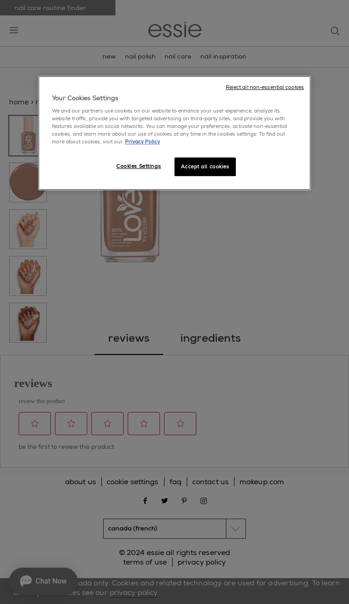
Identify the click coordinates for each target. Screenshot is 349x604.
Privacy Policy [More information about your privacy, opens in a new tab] (142, 142)
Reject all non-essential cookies (265, 87)
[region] (174, 133)
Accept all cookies (205, 166)
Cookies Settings (138, 166)
